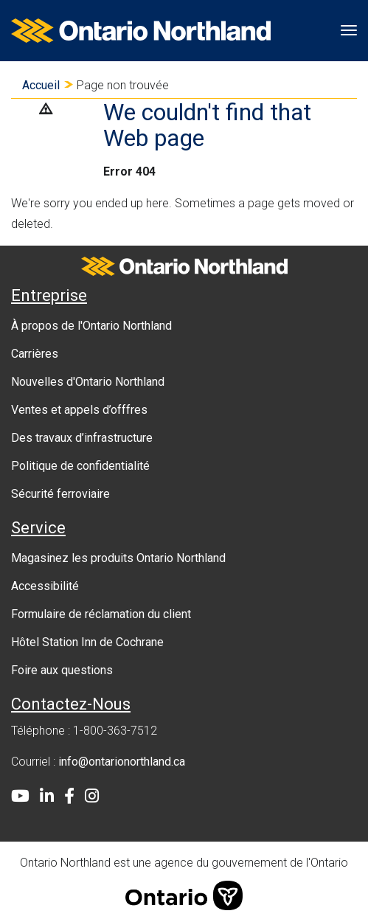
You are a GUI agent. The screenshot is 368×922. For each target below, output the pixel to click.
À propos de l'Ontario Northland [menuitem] (91, 326)
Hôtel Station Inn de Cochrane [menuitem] (87, 642)
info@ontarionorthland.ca (121, 762)
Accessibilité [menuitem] (45, 586)
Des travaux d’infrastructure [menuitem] (82, 438)
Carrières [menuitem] (34, 354)
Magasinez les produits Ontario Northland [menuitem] (118, 558)
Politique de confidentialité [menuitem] (80, 466)
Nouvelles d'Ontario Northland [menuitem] (87, 382)
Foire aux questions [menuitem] (62, 670)
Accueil (41, 85)
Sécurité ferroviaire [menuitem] (60, 494)
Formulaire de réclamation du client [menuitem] (101, 614)
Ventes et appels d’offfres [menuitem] (79, 410)
